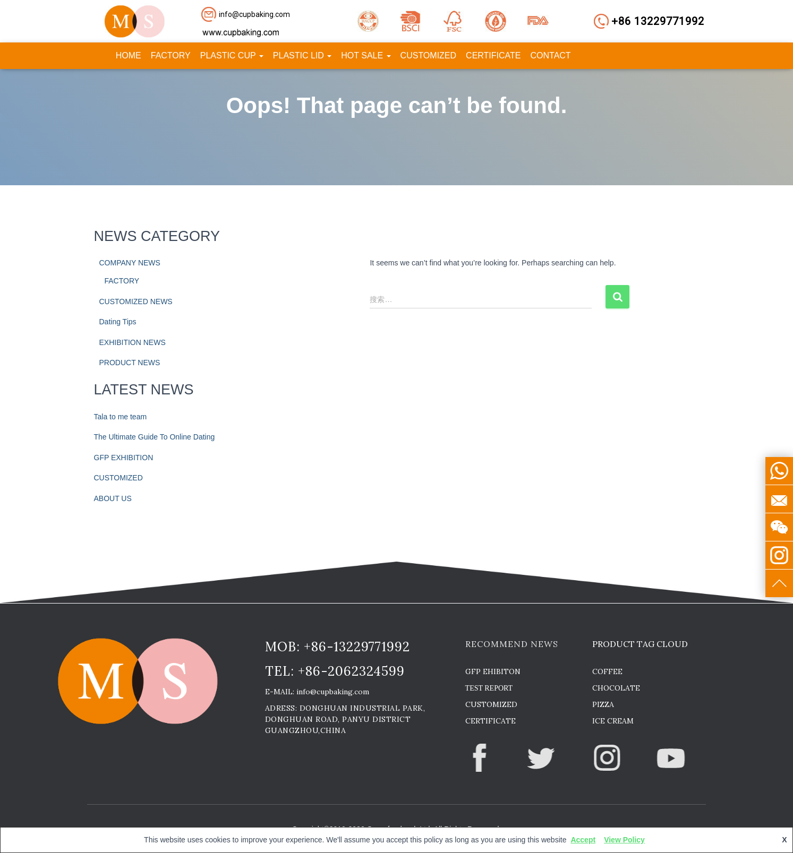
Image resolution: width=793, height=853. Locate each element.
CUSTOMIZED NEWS (136, 301)
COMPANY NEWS (129, 263)
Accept (582, 839)
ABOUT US (113, 498)
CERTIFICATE (493, 55)
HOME (128, 55)
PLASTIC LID (302, 55)
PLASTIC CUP (231, 55)
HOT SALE (365, 55)
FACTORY (171, 55)
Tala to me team (120, 416)
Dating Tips (118, 321)
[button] (255, 14)
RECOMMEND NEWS (511, 644)
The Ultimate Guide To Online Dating (154, 437)
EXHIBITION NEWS (132, 342)
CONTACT (551, 55)
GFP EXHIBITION (124, 457)
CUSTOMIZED (428, 55)
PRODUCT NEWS (129, 362)
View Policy (624, 839)
